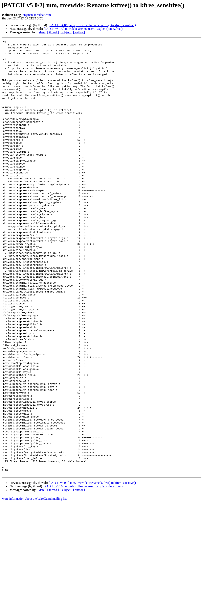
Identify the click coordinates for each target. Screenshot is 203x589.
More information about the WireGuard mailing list (34, 585)
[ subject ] (66, 32)
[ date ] (41, 32)
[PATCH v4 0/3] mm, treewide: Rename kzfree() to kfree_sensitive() (92, 25)
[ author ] (79, 32)
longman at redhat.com (36, 14)
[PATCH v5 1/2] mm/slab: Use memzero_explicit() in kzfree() (83, 28)
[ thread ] (53, 32)
